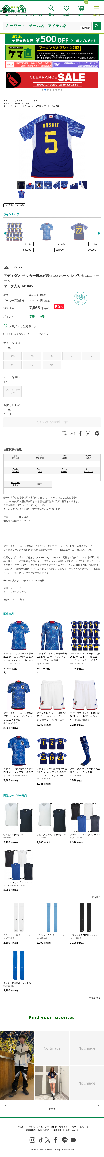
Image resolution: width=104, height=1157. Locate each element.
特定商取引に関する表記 (37, 1130)
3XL (52, 365)
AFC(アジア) (40, 106)
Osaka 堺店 (40, 470)
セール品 (20, 205)
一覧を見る (95, 897)
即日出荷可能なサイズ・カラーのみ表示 (27, 334)
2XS (12, 355)
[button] (42, 90)
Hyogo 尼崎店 (88, 457)
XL (12, 365)
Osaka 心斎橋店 (15, 470)
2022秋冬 (9, 205)
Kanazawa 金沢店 (15, 484)
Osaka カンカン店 (88, 470)
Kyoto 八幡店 (64, 457)
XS (32, 355)
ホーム (6, 101)
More (52, 1108)
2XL (32, 365)
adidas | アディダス (23, 103)
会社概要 (19, 1127)
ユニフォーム (33, 101)
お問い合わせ (72, 1130)
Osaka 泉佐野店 (40, 457)
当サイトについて (80, 1127)
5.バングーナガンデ (12, 392)
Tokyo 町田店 (64, 470)
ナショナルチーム (22, 106)
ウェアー (18, 101)
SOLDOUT (27, 250)
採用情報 (57, 1130)
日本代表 (55, 106)
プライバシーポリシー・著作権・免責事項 (48, 1127)
